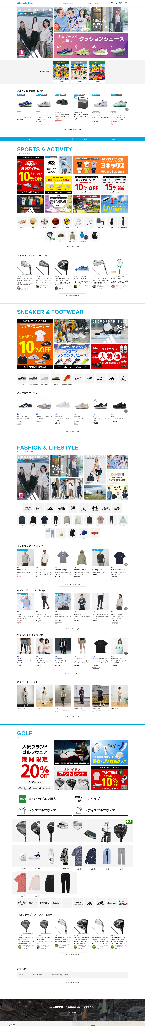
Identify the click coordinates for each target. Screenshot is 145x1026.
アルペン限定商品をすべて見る (72, 129)
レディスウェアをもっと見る (72, 629)
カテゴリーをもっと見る (72, 247)
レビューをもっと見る (72, 295)
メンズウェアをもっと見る (72, 584)
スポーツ (30, 139)
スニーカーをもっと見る (72, 431)
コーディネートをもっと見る (72, 717)
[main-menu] (126, 3)
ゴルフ (113, 139)
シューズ (57, 139)
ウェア (85, 139)
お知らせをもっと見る (72, 982)
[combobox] (74, 3)
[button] (127, 109)
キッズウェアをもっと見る (72, 673)
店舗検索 (73, 1012)
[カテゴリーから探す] (96, 3)
